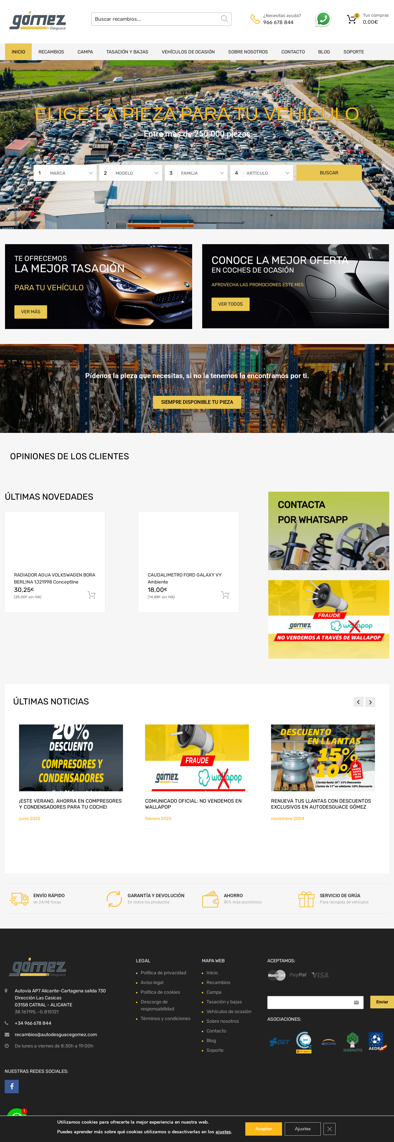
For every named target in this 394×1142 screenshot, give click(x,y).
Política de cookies (160, 992)
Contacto (293, 52)
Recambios (51, 52)
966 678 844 (278, 22)
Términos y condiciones (165, 1018)
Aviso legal (152, 982)
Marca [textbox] (57, 173)
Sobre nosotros (248, 52)
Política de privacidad (163, 973)
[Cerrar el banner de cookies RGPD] (329, 1129)
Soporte (354, 52)
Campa (85, 52)
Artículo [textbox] (257, 173)
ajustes (223, 1132)
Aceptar (263, 1129)
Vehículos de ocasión (188, 52)
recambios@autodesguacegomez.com (56, 1034)
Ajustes (303, 1129)
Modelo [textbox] (124, 173)
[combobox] (65, 173)
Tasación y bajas (127, 52)
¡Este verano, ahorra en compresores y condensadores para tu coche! (70, 804)
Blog (324, 52)
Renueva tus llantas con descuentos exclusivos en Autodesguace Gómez (321, 804)
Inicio (18, 52)
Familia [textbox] (189, 173)
